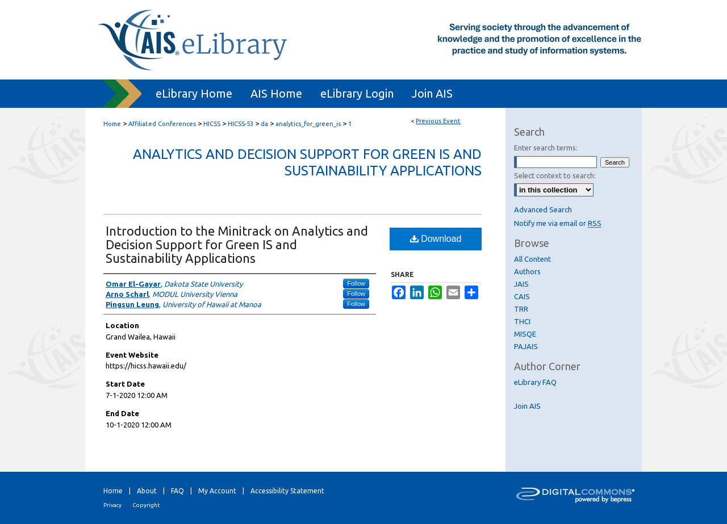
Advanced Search (543, 209)
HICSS (212, 123)
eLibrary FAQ (535, 382)
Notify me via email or (557, 223)
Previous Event (438, 121)
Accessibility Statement (287, 490)
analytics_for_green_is (308, 123)
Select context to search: (555, 175)
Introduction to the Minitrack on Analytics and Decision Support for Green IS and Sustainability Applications (237, 244)
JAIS (521, 284)
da (265, 123)
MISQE (525, 334)
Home (112, 123)
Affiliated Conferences (163, 123)
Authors (527, 271)
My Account (217, 490)
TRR (521, 309)
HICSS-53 (241, 123)
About (147, 490)
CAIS (522, 296)
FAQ (177, 490)
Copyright (146, 505)
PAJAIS (526, 346)
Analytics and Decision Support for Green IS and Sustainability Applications (307, 162)
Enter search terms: (546, 148)
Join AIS (527, 406)
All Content (532, 259)
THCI (522, 321)
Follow (356, 283)
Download (436, 239)
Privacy (112, 505)
